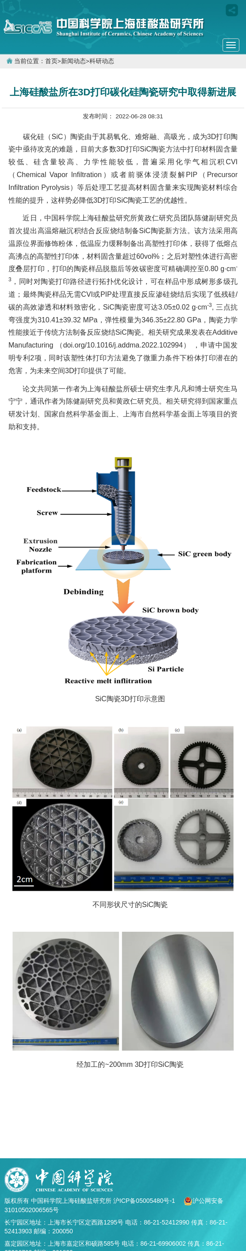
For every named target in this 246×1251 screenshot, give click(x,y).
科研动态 (101, 61)
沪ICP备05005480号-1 (145, 1200)
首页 (51, 61)
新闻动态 (73, 61)
